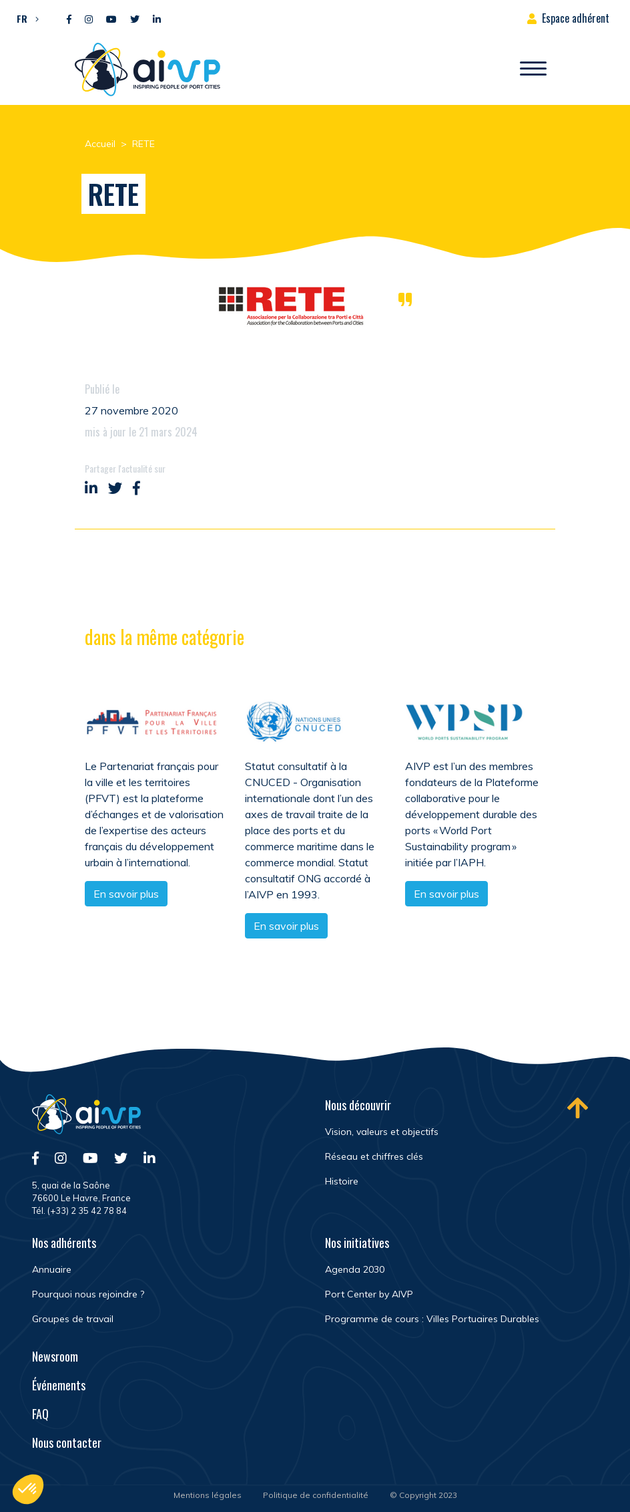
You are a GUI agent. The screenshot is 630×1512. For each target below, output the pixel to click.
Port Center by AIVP (369, 1294)
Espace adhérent (575, 18)
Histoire (341, 1181)
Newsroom (55, 1356)
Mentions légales (208, 1495)
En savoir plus (126, 895)
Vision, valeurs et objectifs (381, 1132)
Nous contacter (66, 1442)
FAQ (40, 1413)
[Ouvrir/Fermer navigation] (533, 69)
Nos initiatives (357, 1242)
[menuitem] (24, 18)
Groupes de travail (72, 1319)
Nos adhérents (64, 1242)
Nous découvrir (358, 1105)
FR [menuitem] (22, 18)
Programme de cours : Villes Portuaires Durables (432, 1319)
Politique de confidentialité (315, 1495)
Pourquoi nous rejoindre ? (88, 1294)
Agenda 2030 (354, 1269)
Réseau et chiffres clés (374, 1156)
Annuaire (51, 1269)
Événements (58, 1385)
